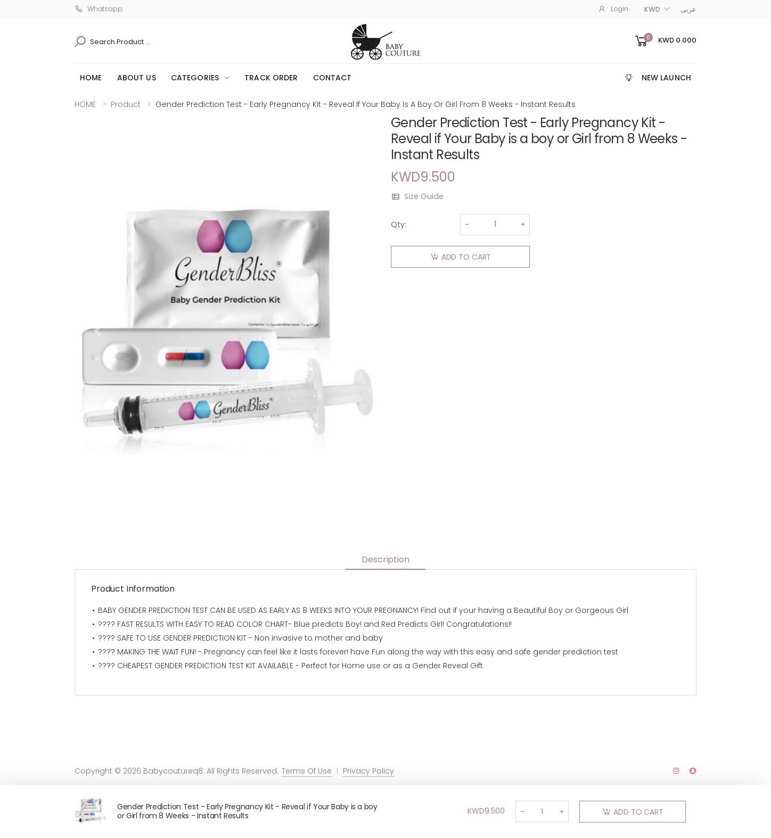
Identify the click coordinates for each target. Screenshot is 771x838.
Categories (195, 77)
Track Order (271, 77)
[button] (664, 41)
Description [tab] (385, 559)
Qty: (398, 224)
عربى (688, 9)
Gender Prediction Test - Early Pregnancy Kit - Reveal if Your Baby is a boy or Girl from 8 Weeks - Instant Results (247, 811)
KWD (652, 9)
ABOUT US (136, 77)
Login (613, 9)
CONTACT (332, 77)
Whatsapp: (99, 9)
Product (126, 104)
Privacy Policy (368, 771)
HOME (91, 77)
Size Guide (417, 196)
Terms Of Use (307, 771)
